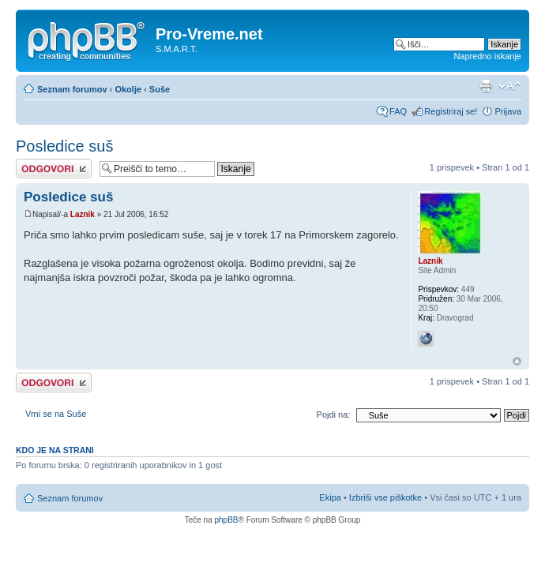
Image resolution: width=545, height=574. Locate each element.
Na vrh (517, 361)
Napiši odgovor (54, 168)
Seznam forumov (72, 89)
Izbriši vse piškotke (386, 497)
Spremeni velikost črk (509, 86)
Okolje (128, 89)
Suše (159, 89)
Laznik (82, 214)
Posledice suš (64, 146)
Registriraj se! (450, 111)
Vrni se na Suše (55, 413)
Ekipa (330, 497)
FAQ (398, 111)
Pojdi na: (334, 414)
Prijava (507, 111)
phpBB (226, 520)
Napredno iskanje (487, 56)
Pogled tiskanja (485, 86)
